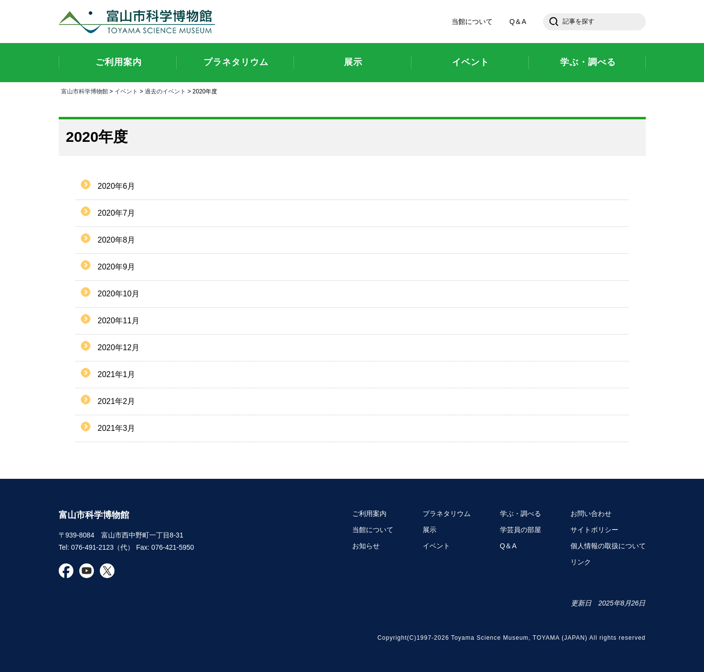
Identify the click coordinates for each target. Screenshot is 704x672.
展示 (429, 530)
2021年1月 (117, 374)
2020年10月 (118, 294)
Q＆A (517, 21)
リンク (580, 562)
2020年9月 (117, 267)
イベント (126, 91)
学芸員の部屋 (520, 530)
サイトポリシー (594, 530)
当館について (472, 21)
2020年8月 (117, 240)
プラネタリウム (447, 513)
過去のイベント (165, 91)
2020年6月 (117, 186)
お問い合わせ (591, 513)
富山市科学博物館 (139, 21)
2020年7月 (117, 213)
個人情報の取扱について (608, 546)
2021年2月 (117, 401)
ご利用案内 (369, 513)
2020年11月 (118, 320)
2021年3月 (117, 428)
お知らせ (366, 546)
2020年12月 (118, 347)
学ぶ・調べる (520, 513)
